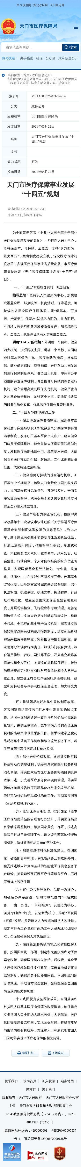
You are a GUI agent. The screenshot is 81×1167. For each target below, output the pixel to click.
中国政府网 (24, 5)
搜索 (71, 47)
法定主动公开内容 (43, 83)
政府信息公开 (68, 58)
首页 (26, 75)
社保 (39, 58)
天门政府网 (57, 5)
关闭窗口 (56, 1053)
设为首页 (29, 1081)
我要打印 (25, 1052)
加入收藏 (48, 1081)
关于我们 (48, 1089)
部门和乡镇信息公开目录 (25, 79)
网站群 (31, 1089)
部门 (47, 79)
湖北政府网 (40, 5)
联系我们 (11, 1081)
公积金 (51, 58)
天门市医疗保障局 (39, 26)
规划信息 (64, 83)
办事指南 (26, 58)
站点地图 (67, 1081)
